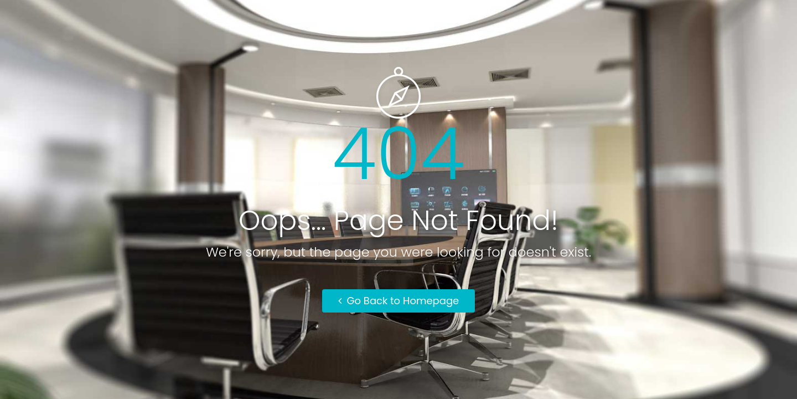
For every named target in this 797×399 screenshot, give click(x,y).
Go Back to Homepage (398, 301)
